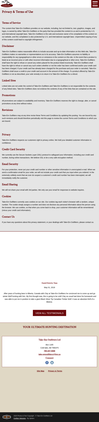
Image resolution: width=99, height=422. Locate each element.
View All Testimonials (49, 313)
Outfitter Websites (20, 418)
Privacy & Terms (55, 371)
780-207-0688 (49, 351)
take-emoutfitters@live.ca (49, 354)
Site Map (40, 371)
